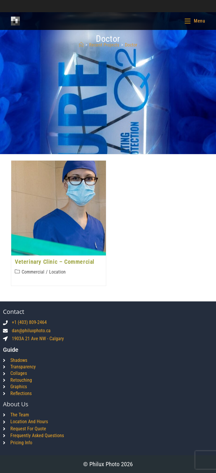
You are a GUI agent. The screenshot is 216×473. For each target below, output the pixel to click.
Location (57, 272)
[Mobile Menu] (195, 21)
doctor (131, 45)
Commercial (33, 272)
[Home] (81, 45)
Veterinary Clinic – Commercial (54, 261)
